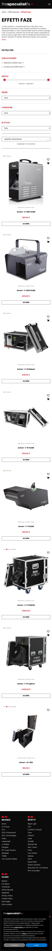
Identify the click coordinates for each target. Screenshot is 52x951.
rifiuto (24, 933)
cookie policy (18, 927)
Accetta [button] (36, 945)
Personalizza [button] (14, 945)
